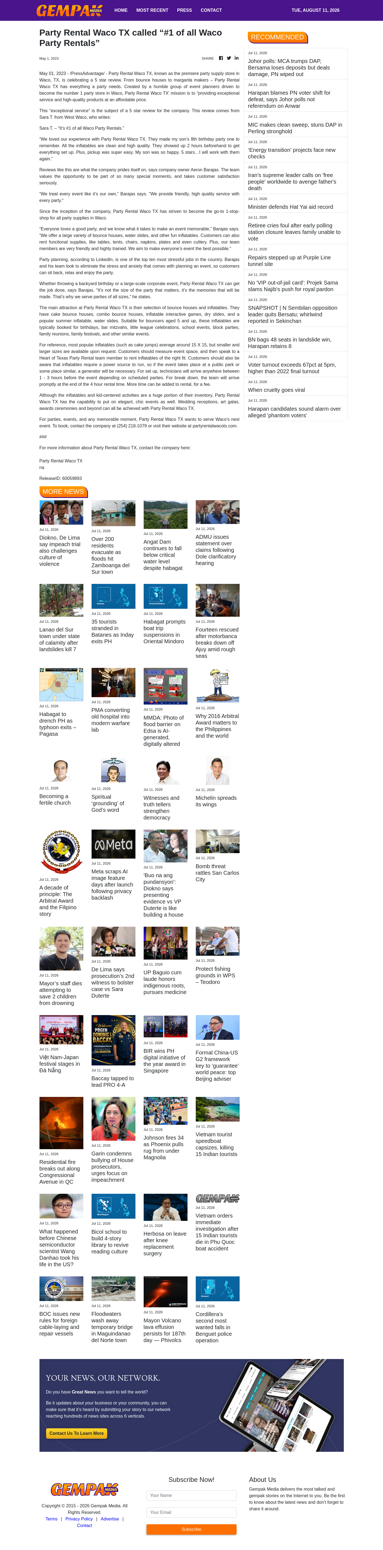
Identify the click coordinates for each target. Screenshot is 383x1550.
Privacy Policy (79, 1519)
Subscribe (191, 1529)
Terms (52, 1519)
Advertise (110, 1519)
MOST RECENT (152, 10)
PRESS (184, 10)
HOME (121, 10)
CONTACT (211, 10)
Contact (84, 1525)
